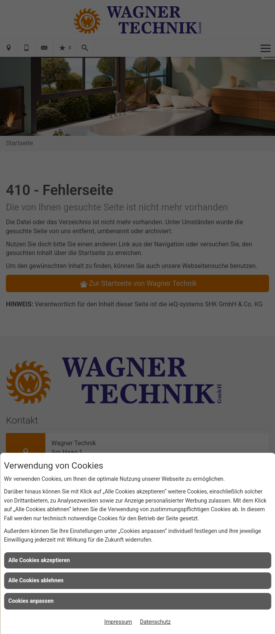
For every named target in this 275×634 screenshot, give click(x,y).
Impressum (118, 622)
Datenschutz (155, 622)
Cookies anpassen (31, 601)
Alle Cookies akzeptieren (39, 560)
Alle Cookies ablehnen (36, 580)
